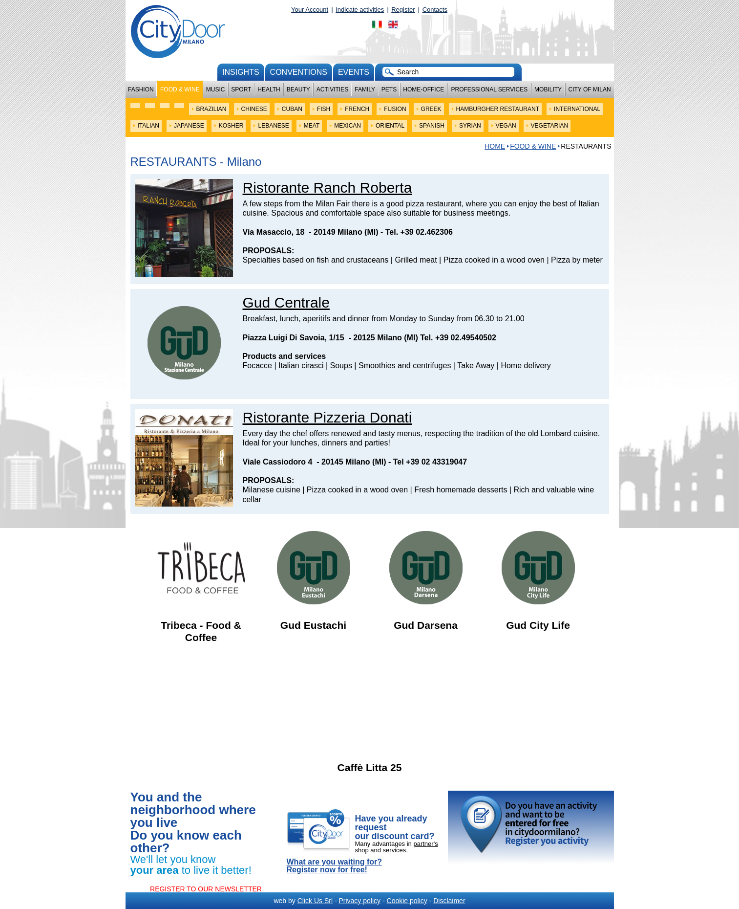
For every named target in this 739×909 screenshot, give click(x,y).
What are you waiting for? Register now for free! (334, 866)
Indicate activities (360, 9)
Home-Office (423, 89)
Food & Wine (180, 89)
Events (353, 72)
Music (215, 89)
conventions (298, 72)
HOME (495, 146)
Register (403, 9)
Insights (240, 72)
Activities (332, 89)
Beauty (298, 89)
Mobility (548, 89)
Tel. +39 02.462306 (419, 232)
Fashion (141, 89)
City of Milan (590, 89)
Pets (389, 89)
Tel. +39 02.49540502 (458, 337)
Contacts (434, 9)
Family (365, 89)
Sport (241, 89)
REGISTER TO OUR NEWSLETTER (206, 889)
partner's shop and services (396, 847)
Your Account (309, 9)
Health (268, 89)
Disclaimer (449, 901)
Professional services (489, 89)
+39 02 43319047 (436, 462)
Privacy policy (359, 901)
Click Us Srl (315, 901)
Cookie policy (407, 901)
